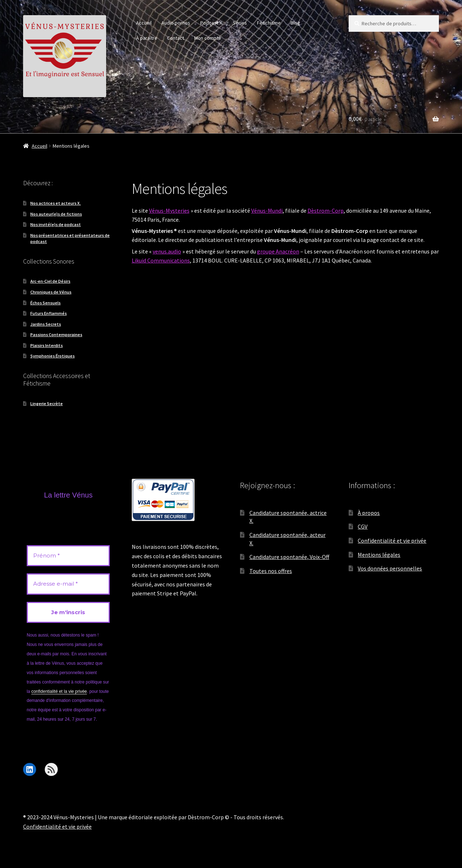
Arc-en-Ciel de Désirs (50, 281)
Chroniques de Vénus (50, 292)
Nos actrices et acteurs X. (55, 203)
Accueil (144, 22)
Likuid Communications (161, 260)
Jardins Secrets (45, 324)
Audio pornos (175, 22)
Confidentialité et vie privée (392, 540)
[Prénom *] (68, 556)
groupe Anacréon (278, 251)
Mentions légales (379, 554)
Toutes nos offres (270, 570)
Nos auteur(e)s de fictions (56, 214)
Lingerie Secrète (46, 403)
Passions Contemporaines (56, 334)
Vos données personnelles (390, 568)
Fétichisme (269, 22)
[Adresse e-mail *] (68, 584)
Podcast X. (211, 22)
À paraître (146, 38)
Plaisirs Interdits (46, 345)
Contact (175, 38)
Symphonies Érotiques (52, 356)
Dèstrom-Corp (326, 210)
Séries (240, 22)
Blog (295, 22)
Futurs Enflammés (48, 313)
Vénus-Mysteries (169, 210)
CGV (362, 526)
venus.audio (167, 251)
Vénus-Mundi (267, 210)
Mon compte (207, 38)
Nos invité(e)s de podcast (55, 224)
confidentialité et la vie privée (59, 691)
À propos (369, 512)
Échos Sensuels (45, 302)
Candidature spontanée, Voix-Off (289, 556)
